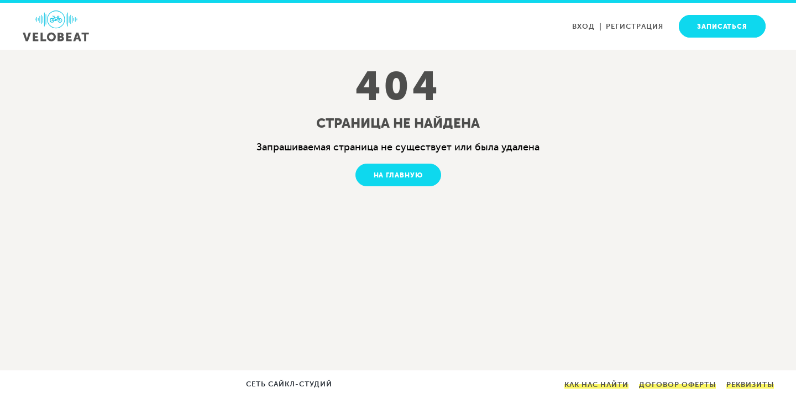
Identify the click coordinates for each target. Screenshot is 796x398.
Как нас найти (596, 384)
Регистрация (634, 26)
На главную (398, 175)
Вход (583, 26)
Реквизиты (750, 384)
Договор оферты (677, 384)
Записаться (722, 26)
